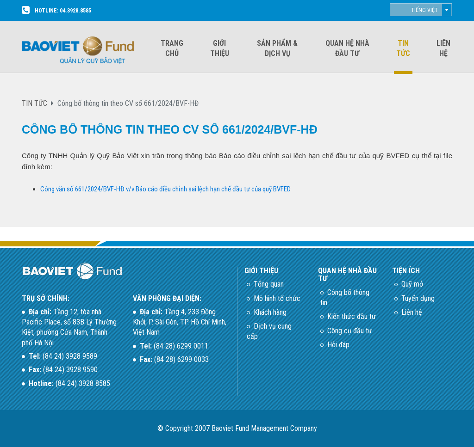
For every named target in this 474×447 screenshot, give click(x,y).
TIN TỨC (34, 103)
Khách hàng (270, 312)
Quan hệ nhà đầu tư (347, 48)
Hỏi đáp (338, 344)
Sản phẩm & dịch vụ (277, 48)
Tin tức (403, 48)
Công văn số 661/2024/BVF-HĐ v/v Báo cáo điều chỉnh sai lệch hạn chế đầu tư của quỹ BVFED (165, 189)
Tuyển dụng (418, 298)
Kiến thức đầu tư (351, 316)
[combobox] (421, 9)
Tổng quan (269, 284)
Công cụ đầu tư (349, 330)
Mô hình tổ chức (277, 298)
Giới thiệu (219, 48)
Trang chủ (172, 48)
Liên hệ (443, 48)
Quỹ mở (412, 284)
